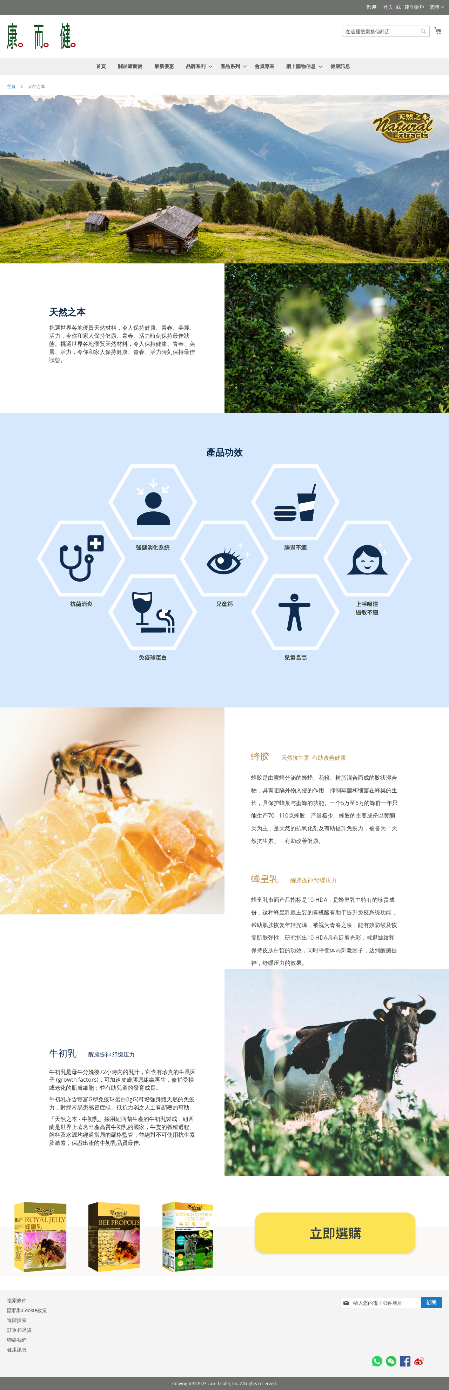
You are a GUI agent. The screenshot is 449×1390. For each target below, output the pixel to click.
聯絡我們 (17, 1339)
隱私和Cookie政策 (27, 1310)
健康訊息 (17, 1349)
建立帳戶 (414, 7)
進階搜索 (17, 1320)
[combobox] (386, 31)
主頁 (11, 86)
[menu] (224, 66)
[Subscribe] (431, 1302)
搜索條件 (17, 1300)
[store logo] (41, 36)
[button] (436, 7)
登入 (388, 7)
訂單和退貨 (19, 1330)
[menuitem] (101, 66)
